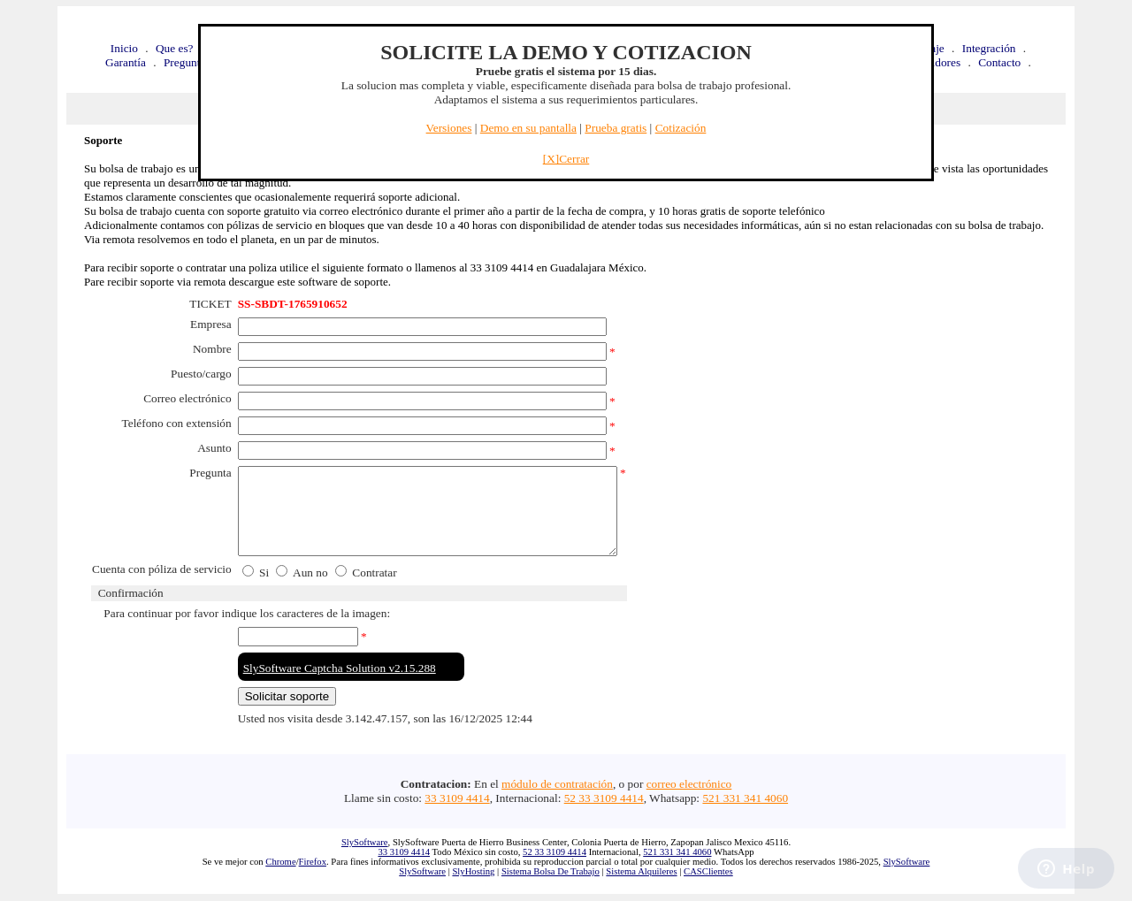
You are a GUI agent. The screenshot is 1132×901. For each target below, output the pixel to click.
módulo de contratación (557, 783)
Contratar (373, 572)
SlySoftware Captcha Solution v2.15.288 (339, 668)
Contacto (999, 62)
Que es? (175, 48)
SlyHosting (473, 871)
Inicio (124, 48)
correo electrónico (689, 783)
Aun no (310, 572)
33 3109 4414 (456, 798)
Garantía (125, 62)
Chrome (280, 862)
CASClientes (708, 871)
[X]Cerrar (566, 158)
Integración (989, 48)
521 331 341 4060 (745, 798)
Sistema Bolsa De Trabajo (550, 871)
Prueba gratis (615, 127)
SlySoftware (364, 842)
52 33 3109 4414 (604, 798)
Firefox (312, 862)
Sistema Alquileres (641, 871)
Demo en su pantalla (528, 127)
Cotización (681, 127)
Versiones (449, 127)
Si (262, 572)
